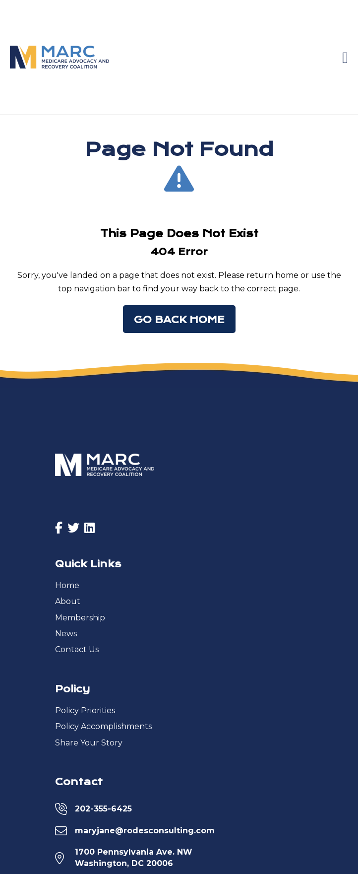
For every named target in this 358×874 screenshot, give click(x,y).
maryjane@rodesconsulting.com (145, 830)
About (67, 601)
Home (67, 585)
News (66, 633)
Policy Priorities (85, 710)
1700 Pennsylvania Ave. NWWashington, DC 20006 (133, 857)
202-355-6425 (103, 808)
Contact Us (77, 649)
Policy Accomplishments (103, 726)
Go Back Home (179, 320)
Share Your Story (88, 742)
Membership (80, 617)
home (286, 275)
